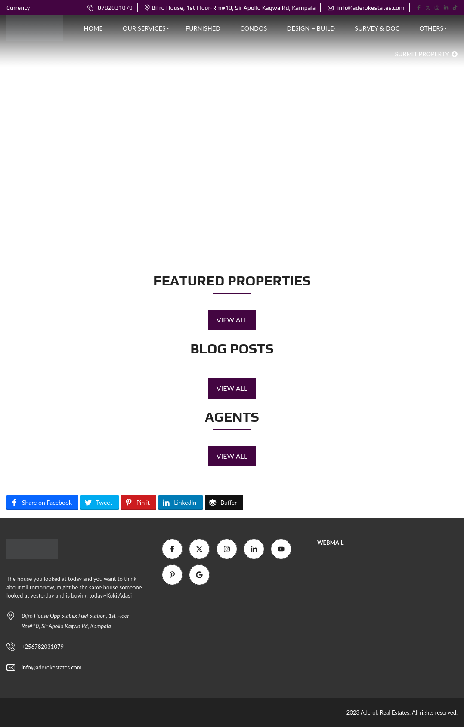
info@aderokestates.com (366, 7)
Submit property (426, 54)
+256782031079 (43, 646)
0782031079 (109, 7)
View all (232, 320)
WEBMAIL (330, 542)
